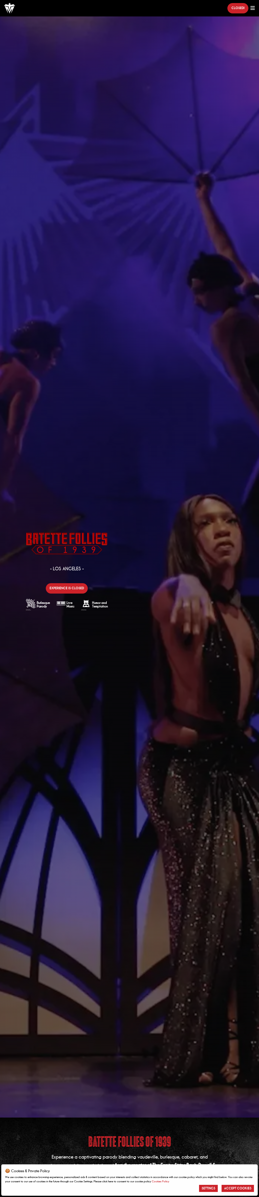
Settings (208, 1188)
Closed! (238, 8)
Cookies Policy (160, 1181)
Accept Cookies (237, 1188)
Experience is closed (67, 588)
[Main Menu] (252, 8)
